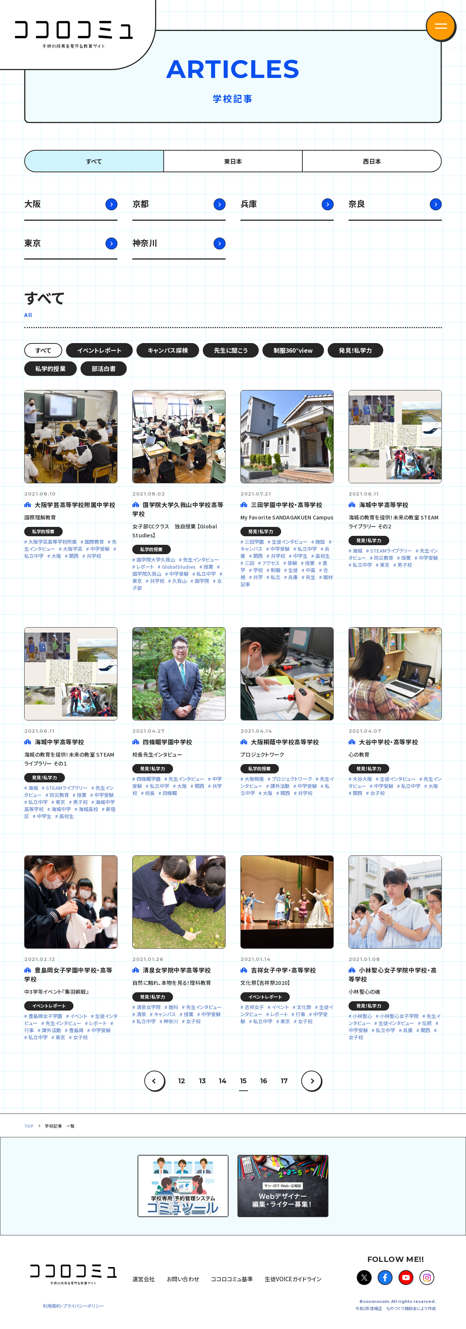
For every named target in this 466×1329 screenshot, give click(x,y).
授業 (208, 566)
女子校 (377, 793)
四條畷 (170, 793)
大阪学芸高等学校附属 (52, 541)
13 (202, 1081)
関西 (74, 555)
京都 (140, 203)
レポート (145, 566)
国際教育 (94, 541)
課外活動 (280, 785)
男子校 (404, 564)
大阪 (32, 203)
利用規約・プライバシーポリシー (73, 1306)
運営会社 (143, 1279)
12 (181, 1081)
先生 (310, 577)
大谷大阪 (362, 778)
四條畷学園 (148, 778)
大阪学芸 (72, 548)
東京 (32, 242)
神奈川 (144, 242)
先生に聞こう (231, 350)
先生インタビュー (201, 559)
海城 (357, 550)
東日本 (233, 161)
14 (223, 1081)
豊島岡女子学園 (45, 1015)
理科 (173, 1007)
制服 (275, 570)
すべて (94, 161)
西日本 (372, 161)
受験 (292, 562)
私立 (275, 577)
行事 (300, 1014)
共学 (258, 577)
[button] (441, 26)
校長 (150, 793)
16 (263, 1081)
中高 (310, 570)
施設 (320, 541)
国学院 (202, 580)
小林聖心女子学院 (399, 1015)
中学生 (300, 555)
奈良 (357, 203)
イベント (78, 1015)
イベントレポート (99, 350)
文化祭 (304, 1007)
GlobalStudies (179, 566)
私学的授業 (50, 368)
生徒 (293, 570)
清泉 (141, 1014)
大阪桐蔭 (254, 778)
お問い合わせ (183, 1279)
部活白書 (104, 368)
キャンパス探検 (168, 350)
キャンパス (165, 1014)
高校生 (322, 555)
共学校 (93, 555)
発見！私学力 (355, 350)
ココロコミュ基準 (232, 1279)
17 (284, 1081)
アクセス (271, 562)
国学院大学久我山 (155, 559)
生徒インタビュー (290, 541)
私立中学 (206, 573)
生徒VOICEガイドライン (293, 1279)
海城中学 (61, 809)
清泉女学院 (148, 1007)
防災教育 (383, 557)
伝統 (427, 1023)
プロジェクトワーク (292, 778)
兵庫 (248, 203)
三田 (249, 562)
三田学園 (254, 541)
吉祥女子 (254, 1007)
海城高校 (88, 809)
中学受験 (100, 548)
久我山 (179, 580)
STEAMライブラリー (391, 550)
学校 (258, 570)
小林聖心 (362, 1015)
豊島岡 (76, 1030)
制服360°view (293, 350)
